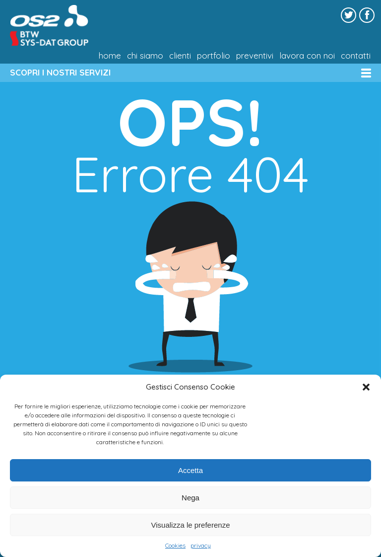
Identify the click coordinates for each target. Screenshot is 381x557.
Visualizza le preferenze (190, 525)
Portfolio (213, 56)
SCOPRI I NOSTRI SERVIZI (60, 72)
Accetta (190, 470)
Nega (190, 497)
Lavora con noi (307, 56)
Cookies (175, 545)
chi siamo (145, 56)
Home (110, 56)
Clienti (180, 56)
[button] (366, 387)
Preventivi (254, 56)
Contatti (356, 56)
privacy (200, 545)
